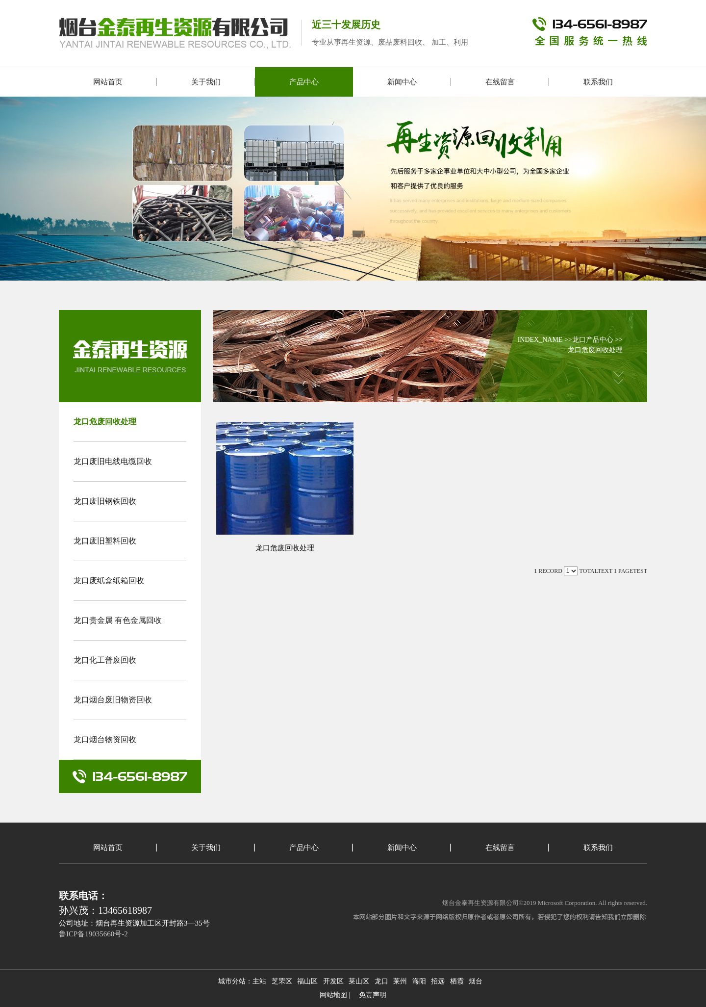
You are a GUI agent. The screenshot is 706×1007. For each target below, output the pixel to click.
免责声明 (372, 995)
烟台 (475, 981)
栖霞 (457, 981)
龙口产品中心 (592, 339)
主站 (259, 981)
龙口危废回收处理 (595, 350)
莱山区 (359, 981)
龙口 (381, 981)
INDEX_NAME (540, 339)
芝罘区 (282, 981)
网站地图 (333, 995)
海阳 (419, 981)
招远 (438, 981)
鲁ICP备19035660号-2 (93, 934)
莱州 (400, 981)
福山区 (307, 981)
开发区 (333, 981)
